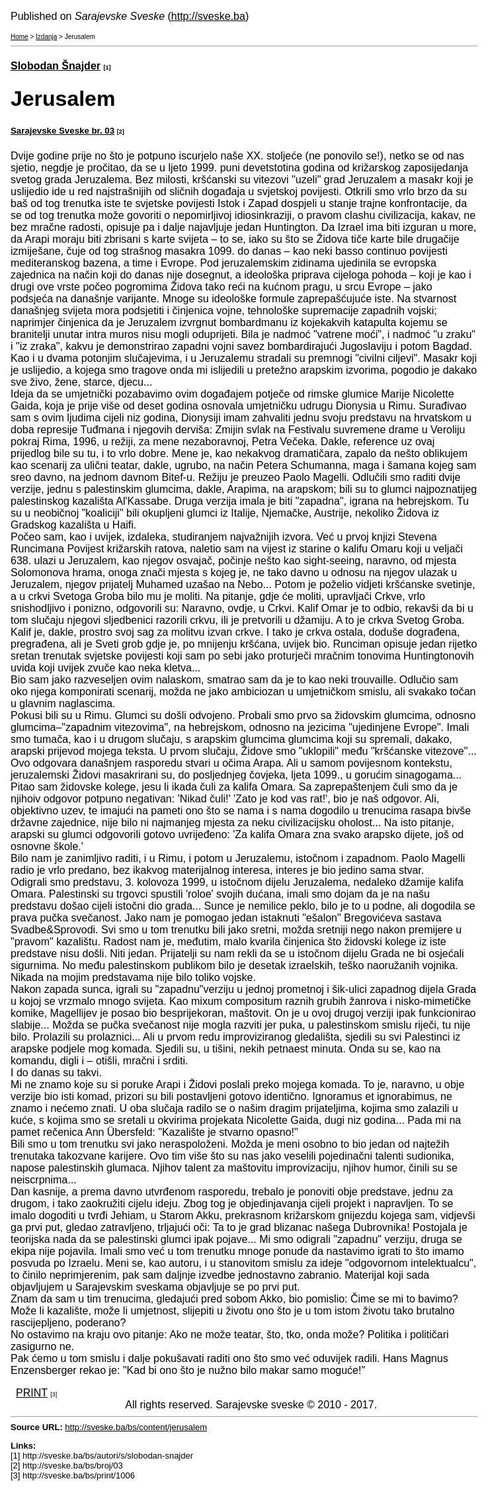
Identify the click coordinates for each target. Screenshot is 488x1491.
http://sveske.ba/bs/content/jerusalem (136, 1427)
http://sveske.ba (208, 16)
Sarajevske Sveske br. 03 (62, 131)
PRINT (32, 1392)
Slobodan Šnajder (56, 65)
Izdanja (46, 36)
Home (19, 36)
